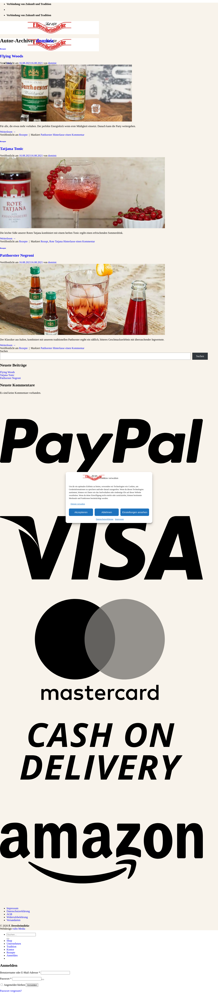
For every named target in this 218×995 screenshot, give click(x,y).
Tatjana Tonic (11, 148)
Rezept (44, 241)
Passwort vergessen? (11, 990)
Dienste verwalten (78, 504)
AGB (9, 914)
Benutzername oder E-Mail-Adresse (20, 972)
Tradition (11, 946)
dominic (45, 41)
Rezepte (3, 49)
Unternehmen (14, 943)
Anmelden (32, 985)
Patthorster (46, 134)
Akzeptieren (80, 512)
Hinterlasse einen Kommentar (68, 134)
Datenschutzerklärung (104, 519)
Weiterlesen (8, 131)
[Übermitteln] (8, 938)
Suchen (4, 351)
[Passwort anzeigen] (42, 979)
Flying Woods (11, 56)
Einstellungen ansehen (134, 512)
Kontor (10, 949)
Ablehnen (106, 512)
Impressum (119, 519)
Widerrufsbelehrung (17, 917)
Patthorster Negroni (17, 255)
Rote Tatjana (56, 241)
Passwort (6, 978)
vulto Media (18, 928)
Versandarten (13, 920)
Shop (9, 940)
